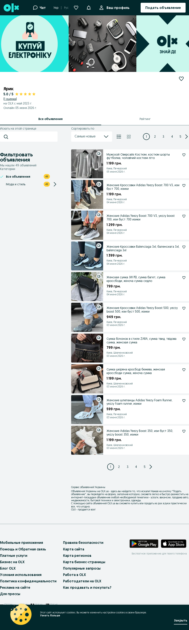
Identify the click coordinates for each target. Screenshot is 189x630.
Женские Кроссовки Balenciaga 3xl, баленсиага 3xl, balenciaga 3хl (143, 248)
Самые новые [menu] (92, 136)
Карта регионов (77, 555)
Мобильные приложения (21, 542)
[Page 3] (163, 136)
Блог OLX (8, 568)
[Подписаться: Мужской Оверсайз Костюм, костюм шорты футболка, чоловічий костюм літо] (184, 155)
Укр (55, 8)
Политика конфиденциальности (28, 581)
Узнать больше (50, 615)
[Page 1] (146, 136)
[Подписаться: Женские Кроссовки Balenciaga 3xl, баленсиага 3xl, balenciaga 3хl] (184, 247)
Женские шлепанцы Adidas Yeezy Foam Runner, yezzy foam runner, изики (139, 402)
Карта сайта (73, 549)
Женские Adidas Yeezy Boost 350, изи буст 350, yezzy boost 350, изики (140, 432)
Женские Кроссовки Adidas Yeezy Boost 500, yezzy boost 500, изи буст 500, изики (142, 309)
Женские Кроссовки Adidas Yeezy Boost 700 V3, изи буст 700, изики (143, 187)
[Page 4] (172, 136)
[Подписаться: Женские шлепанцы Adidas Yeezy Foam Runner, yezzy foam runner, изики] (184, 400)
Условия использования (21, 575)
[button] (88, 7)
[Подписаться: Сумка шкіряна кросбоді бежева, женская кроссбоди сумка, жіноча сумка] (184, 369)
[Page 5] (180, 136)
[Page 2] (154, 136)
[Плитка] (129, 136)
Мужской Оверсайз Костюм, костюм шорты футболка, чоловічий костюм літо (138, 156)
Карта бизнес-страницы (84, 562)
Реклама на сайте (15, 587)
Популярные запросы (82, 568)
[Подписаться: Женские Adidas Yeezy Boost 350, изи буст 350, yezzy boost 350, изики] (184, 431)
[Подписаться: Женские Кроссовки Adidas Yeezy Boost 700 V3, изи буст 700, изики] (184, 185)
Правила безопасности (83, 542)
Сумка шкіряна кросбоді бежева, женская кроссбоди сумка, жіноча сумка (136, 371)
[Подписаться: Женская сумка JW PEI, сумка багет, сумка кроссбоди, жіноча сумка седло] (184, 277)
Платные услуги (13, 555)
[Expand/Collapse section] (55, 184)
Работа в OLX (74, 575)
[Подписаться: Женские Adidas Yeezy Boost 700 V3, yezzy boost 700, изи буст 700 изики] (184, 216)
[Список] (118, 136)
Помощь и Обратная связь (23, 549)
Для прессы (10, 594)
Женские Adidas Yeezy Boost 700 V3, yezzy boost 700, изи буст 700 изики (141, 217)
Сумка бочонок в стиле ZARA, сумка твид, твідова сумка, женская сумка (141, 340)
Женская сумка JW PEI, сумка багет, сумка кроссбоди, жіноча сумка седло (136, 279)
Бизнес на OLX (12, 562)
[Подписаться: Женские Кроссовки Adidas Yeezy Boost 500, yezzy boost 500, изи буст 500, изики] (184, 308)
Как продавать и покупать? (87, 587)
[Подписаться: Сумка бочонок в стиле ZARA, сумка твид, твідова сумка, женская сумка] (184, 339)
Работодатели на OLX (82, 581)
